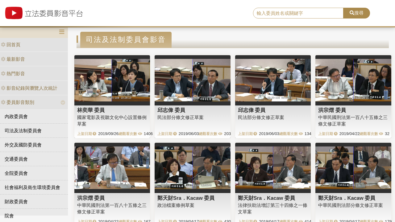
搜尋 (357, 12)
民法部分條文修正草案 (180, 117)
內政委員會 (16, 116)
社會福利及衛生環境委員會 (32, 187)
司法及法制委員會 (23, 130)
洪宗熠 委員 (332, 110)
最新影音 (13, 59)
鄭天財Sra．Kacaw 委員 (185, 198)
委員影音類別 (17, 102)
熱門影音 (13, 73)
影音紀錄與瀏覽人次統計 (29, 88)
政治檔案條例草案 (175, 205)
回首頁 (10, 44)
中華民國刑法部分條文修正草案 (350, 205)
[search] (298, 13)
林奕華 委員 (91, 110)
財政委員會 (16, 201)
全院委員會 (16, 173)
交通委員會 (16, 159)
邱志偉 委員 (171, 110)
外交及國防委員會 (23, 144)
